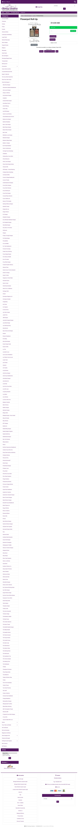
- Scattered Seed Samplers (7, 537)
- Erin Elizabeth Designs (6, 222)
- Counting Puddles (6, 174)
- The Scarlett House (6, 640)
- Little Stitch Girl (5, 381)
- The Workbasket (5, 664)
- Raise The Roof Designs (7, 497)
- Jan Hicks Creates (6, 312)
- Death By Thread (5, 206)
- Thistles (4, 666)
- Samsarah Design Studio (7, 529)
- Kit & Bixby (4, 338)
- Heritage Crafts (5, 291)
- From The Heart (5, 259)
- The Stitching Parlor (6, 650)
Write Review (52, 39)
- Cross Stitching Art (6, 190)
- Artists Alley (4, 108)
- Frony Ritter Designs (6, 262)
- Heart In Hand (5, 283)
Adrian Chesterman (9, 755)
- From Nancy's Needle (6, 256)
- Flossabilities (5, 240)
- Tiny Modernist (5, 674)
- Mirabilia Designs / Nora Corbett (8, 415)
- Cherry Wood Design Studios (8, 164)
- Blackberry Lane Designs (7, 135)
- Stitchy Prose (5, 579)
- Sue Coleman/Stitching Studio (8, 587)
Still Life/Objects (5, 55)
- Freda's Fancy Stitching (7, 251)
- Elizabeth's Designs (6, 217)
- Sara (3, 531)
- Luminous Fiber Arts (6, 399)
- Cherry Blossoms (5, 158)
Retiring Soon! (4, 63)
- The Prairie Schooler (6, 635)
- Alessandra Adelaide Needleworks (9, 87)
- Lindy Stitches (5, 370)
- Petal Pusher (5, 463)
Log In (8, 1)
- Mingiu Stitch (5, 412)
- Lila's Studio (4, 362)
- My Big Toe (4, 426)
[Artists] (10, 754)
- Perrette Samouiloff (6, 460)
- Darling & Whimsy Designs (7, 203)
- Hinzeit (4, 293)
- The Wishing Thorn (6, 661)
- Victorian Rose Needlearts (7, 695)
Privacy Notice (20, 815)
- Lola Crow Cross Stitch (7, 386)
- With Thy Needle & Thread (7, 709)
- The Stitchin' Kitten (6, 648)
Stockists (20, 800)
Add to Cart (73, 30)
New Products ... (5, 743)
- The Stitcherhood (5, 645)
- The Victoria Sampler (6, 658)
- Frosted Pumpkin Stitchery (7, 264)
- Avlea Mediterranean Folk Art (8, 116)
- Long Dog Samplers (6, 391)
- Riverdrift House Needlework (8, 502)
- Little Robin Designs (6, 378)
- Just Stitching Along (6, 325)
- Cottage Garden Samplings (7, 172)
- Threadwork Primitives (6, 669)
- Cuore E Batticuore (6, 198)
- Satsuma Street (5, 534)
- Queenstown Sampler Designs (8, 494)
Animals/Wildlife (5, 18)
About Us (7, 12)
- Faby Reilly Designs (6, 225)
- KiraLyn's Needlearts (6, 336)
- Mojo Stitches (5, 420)
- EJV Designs (5, 214)
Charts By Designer (28, 15)
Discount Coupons (20, 821)
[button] (75, 1)
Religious (3, 47)
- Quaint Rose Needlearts (7, 489)
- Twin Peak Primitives (6, 687)
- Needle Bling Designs (6, 428)
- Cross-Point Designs (6, 193)
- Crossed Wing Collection (7, 195)
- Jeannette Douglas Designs (7, 320)
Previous (41, 51)
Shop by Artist (20, 797)
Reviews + (5, 762)
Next (57, 51)
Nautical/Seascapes (6, 39)
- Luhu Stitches (5, 396)
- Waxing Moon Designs (6, 701)
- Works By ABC (5, 711)
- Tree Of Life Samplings (7, 682)
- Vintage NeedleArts (6, 698)
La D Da (34, 15)
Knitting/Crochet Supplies (10, 740)
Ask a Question (53, 36)
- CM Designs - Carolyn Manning (8, 169)
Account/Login (20, 778)
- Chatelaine (4, 153)
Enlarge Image (34, 44)
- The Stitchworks (5, 653)
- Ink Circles (4, 304)
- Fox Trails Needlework (6, 246)
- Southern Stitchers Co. (6, 566)
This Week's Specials (15, 12)
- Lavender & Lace (5, 352)
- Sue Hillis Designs (6, 590)
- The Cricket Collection (6, 621)
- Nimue (3, 444)
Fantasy (3, 24)
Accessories (10, 66)
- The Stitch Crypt (5, 642)
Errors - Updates (20, 802)
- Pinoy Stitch (4, 471)
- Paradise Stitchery (6, 455)
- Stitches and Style (6, 574)
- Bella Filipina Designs (6, 127)
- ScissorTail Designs (6, 539)
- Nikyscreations (5, 441)
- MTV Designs (5, 423)
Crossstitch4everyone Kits (7, 71)
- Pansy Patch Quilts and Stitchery (8, 452)
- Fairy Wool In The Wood (7, 227)
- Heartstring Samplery (6, 285)
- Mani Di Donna (5, 404)
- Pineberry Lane (5, 468)
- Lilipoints (4, 365)
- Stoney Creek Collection (7, 584)
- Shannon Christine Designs (7, 547)
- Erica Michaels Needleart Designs (9, 219)
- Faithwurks (4, 230)
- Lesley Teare (5, 359)
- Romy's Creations (6, 510)
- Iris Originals (5, 307)
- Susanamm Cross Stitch (7, 597)
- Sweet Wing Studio (6, 600)
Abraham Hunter (9, 754)
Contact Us (23, 12)
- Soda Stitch (4, 563)
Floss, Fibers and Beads (10, 724)
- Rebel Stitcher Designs (6, 500)
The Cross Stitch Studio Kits (7, 76)
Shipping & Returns (20, 813)
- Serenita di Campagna (6, 542)
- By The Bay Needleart (6, 145)
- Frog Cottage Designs (6, 254)
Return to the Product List (49, 51)
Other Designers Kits (10, 735)
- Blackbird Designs (6, 137)
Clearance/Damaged (6, 738)
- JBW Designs (5, 317)
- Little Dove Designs (6, 373)
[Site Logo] (13, 7)
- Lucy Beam (4, 394)
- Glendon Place (5, 267)
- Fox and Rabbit (5, 243)
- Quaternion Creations (6, 492)
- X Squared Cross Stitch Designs (8, 714)
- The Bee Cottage (5, 613)
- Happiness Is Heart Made (7, 277)
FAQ (20, 794)
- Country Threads (5, 180)
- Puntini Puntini (5, 486)
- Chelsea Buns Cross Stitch (7, 156)
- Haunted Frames (5, 280)
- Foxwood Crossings (6, 248)
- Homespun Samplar (6, 299)
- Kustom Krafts (5, 346)
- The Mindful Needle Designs (8, 627)
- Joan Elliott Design (6, 322)
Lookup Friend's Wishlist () (20, 789)
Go (64, 8)
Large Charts (4, 37)
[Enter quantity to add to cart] (60, 31)
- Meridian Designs (6, 410)
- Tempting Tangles (6, 605)
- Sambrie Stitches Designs (7, 523)
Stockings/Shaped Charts (7, 58)
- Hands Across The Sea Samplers (8, 270)
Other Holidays (5, 42)
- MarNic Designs (5, 407)
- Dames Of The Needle (6, 201)
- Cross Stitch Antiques (6, 185)
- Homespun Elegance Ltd (7, 296)
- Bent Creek (4, 132)
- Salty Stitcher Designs (6, 521)
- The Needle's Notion (6, 632)
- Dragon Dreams (5, 211)
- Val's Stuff (4, 690)
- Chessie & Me (5, 166)
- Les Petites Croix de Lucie (7, 357)
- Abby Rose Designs (6, 84)
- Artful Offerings (5, 106)
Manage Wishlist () (20, 784)
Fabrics (10, 722)
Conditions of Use (20, 818)
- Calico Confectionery (6, 148)
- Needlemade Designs (6, 436)
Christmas (4, 21)
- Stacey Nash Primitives (7, 568)
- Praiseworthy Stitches (6, 481)
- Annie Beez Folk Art (6, 103)
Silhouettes (4, 50)
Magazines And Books (6, 732)
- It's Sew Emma (5, 309)
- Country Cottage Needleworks (8, 177)
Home (4, 1)
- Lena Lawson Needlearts (7, 354)
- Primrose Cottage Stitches (7, 484)
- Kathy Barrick (5, 328)
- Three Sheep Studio (6, 672)
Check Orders (20, 805)
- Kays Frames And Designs (7, 330)
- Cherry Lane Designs (6, 161)
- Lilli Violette (4, 367)
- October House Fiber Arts (7, 449)
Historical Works (5, 31)
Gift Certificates (5, 727)
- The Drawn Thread (6, 624)
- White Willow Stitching (6, 706)
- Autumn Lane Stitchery (7, 113)
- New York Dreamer (6, 439)
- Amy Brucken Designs (6, 95)
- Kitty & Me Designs (6, 341)
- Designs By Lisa (5, 209)
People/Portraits (5, 45)
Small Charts (4, 53)
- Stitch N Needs (5, 571)
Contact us (20, 810)
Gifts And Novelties (5, 730)
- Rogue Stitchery (5, 508)
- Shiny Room (4, 553)
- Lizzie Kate (4, 383)
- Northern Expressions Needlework (9, 447)
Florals (3, 26)
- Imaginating (4, 301)
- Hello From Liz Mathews (7, 288)
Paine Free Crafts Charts (6, 79)
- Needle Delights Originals (7, 431)
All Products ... (5, 746)
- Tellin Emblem (5, 603)
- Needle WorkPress (6, 434)
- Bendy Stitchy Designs (6, 129)
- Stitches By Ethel (5, 576)
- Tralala (3, 679)
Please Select (9, 753)
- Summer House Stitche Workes (8, 595)
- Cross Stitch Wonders (6, 188)
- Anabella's (4, 98)
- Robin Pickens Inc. (6, 505)
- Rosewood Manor (6, 513)
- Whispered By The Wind (7, 703)
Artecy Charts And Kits (6, 68)
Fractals (3, 29)
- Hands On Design (5, 272)
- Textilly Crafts (5, 608)
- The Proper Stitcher (6, 637)
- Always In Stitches (6, 92)
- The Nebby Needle (6, 629)
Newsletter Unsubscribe (20, 808)
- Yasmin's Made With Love (7, 719)
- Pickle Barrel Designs (6, 465)
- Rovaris (4, 518)
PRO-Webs (52, 826)
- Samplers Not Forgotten (7, 526)
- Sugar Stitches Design (6, 592)
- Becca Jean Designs (6, 124)
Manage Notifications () (20, 781)
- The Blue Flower (5, 619)
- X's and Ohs (4, 717)
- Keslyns (4, 333)
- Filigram (4, 232)
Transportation (5, 61)
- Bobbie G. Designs (6, 143)
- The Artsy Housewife (6, 611)
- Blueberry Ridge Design (7, 140)
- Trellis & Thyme (5, 685)
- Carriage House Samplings (7, 150)
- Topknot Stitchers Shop (7, 677)
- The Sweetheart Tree (6, 656)
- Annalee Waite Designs (7, 100)
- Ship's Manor (5, 555)
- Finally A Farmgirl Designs (7, 235)
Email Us (39, 7)
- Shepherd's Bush (5, 550)
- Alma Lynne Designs (6, 90)
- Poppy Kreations (5, 478)
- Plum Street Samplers (6, 476)
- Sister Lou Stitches (6, 560)
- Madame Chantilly (6, 402)
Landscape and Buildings (7, 34)
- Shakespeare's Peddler (7, 545)
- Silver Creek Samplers (6, 558)
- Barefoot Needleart (6, 121)
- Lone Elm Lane (5, 389)
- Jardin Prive (4, 314)
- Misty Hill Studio (5, 418)
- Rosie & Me (4, 515)
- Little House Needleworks (7, 375)
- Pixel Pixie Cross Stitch (7, 473)
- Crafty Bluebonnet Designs (7, 182)
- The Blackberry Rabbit (6, 616)
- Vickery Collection (6, 693)
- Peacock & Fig (5, 457)
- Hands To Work (5, 275)
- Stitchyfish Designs (6, 582)
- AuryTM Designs (5, 111)
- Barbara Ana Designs (6, 119)
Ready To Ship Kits (5, 74)
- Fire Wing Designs (6, 238)
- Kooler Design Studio (6, 344)
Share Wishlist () (20, 786)
